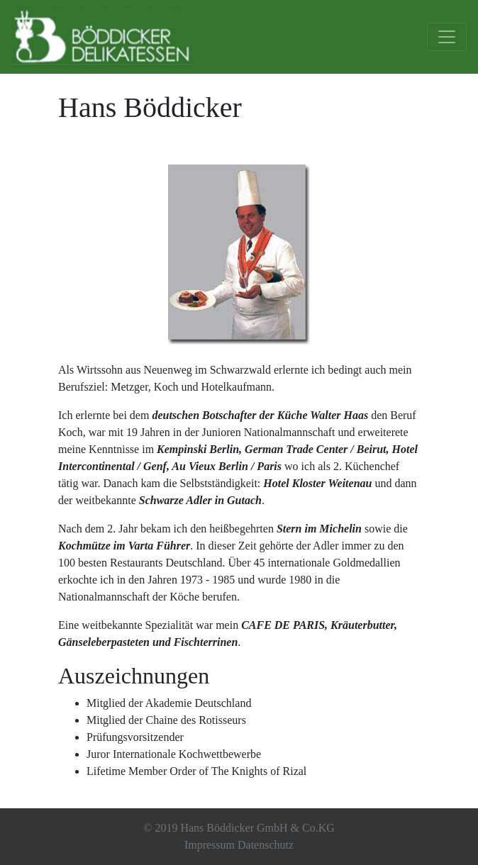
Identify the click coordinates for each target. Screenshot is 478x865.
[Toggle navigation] (447, 37)
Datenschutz (266, 845)
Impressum (209, 845)
